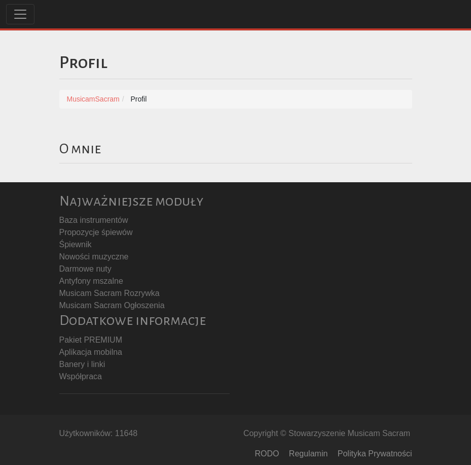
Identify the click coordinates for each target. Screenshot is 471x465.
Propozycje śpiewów (96, 232)
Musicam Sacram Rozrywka (109, 293)
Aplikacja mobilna (91, 352)
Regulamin (308, 453)
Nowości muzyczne (94, 256)
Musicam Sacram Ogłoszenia (112, 305)
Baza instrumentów (93, 220)
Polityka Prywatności (375, 453)
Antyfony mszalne (91, 281)
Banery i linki (82, 364)
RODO (267, 453)
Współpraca (80, 376)
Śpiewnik (75, 244)
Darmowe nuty (85, 268)
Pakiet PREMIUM (90, 340)
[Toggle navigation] (20, 14)
